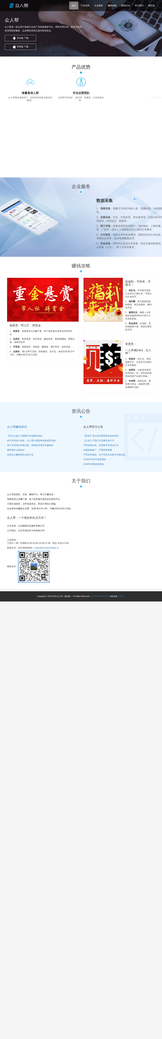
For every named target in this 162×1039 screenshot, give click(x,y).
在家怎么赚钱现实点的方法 (20, 454)
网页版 (151, 5)
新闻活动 (125, 5)
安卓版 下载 (20, 38)
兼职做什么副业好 (16, 450)
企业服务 (98, 5)
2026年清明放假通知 (93, 464)
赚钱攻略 (112, 5)
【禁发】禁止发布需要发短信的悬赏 (101, 436)
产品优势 (85, 5)
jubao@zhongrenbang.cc (46, 548)
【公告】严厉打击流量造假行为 (98, 440)
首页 (74, 5)
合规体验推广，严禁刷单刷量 (97, 450)
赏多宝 (122, 596)
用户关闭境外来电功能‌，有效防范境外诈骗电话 (30, 445)
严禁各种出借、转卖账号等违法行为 (101, 445)
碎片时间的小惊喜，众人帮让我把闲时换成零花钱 (31, 440)
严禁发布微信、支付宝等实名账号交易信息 (104, 454)
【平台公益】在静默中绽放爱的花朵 (24, 436)
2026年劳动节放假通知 (94, 459)
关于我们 (139, 5)
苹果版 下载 (20, 47)
